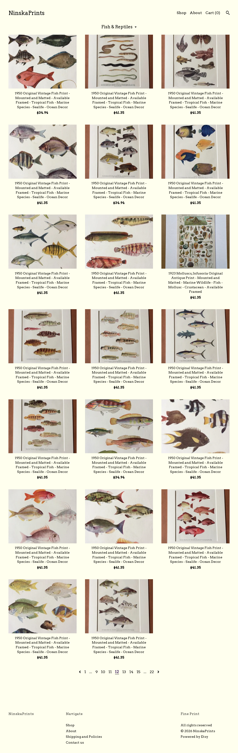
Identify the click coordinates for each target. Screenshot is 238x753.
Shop (181, 13)
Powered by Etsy (194, 736)
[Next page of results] (158, 672)
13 (124, 672)
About (196, 13)
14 (131, 672)
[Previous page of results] (80, 672)
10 (103, 672)
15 (138, 672)
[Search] (228, 13)
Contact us (75, 742)
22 (152, 672)
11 (110, 672)
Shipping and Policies (84, 736)
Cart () (212, 13)
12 (117, 672)
